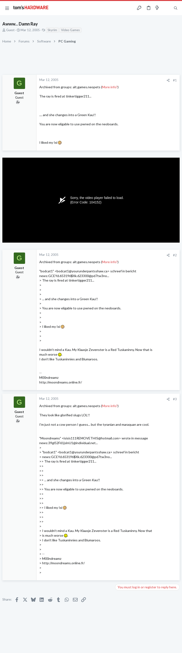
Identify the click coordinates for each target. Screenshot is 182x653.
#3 (175, 399)
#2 (175, 255)
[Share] (168, 80)
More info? (110, 87)
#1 (175, 80)
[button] (7, 8)
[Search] (176, 8)
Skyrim (52, 30)
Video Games (70, 30)
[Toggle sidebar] (166, 8)
